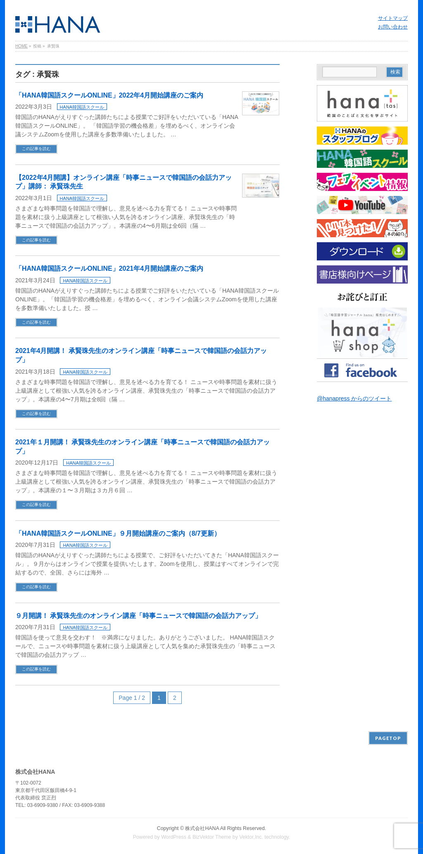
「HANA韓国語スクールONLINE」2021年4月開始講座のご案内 (109, 268)
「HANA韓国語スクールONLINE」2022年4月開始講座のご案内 (109, 95)
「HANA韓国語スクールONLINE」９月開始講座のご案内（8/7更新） (118, 533)
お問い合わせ (393, 27)
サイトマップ (393, 18)
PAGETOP (388, 738)
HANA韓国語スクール (82, 107)
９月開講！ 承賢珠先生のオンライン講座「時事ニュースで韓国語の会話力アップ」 (138, 615)
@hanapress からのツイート (354, 398)
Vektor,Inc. (251, 837)
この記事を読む (36, 148)
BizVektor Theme (211, 837)
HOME (21, 46)
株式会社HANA (202, 828)
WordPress (173, 837)
